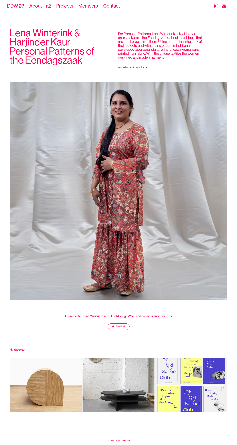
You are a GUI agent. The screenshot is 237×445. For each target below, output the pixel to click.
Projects (64, 6)
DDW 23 (15, 6)
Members (88, 6)
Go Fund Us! (118, 326)
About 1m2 (40, 6)
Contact (111, 6)
